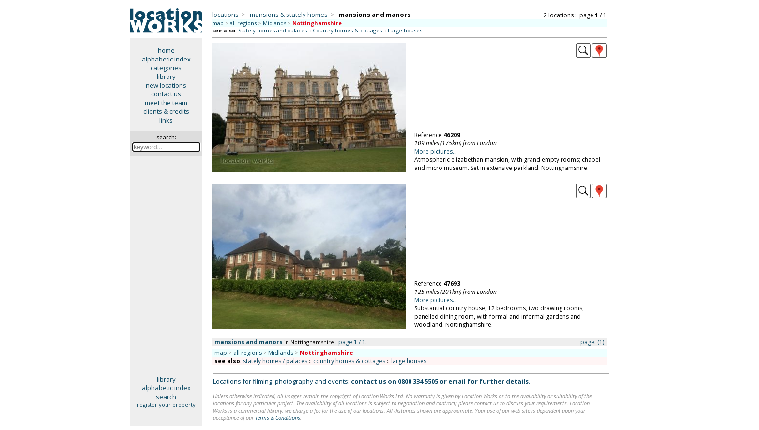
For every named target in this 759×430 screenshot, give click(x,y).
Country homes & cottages (347, 30)
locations (225, 14)
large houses (408, 361)
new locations (166, 85)
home (166, 50)
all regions (243, 23)
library (166, 76)
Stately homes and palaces (272, 30)
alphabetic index (166, 59)
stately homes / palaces (275, 361)
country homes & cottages (349, 361)
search (166, 396)
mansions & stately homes (289, 14)
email (457, 381)
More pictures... (435, 151)
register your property (166, 404)
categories (166, 67)
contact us (166, 94)
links (166, 120)
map (218, 23)
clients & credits (166, 111)
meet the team (166, 102)
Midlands (274, 23)
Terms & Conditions (277, 417)
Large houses (405, 30)
